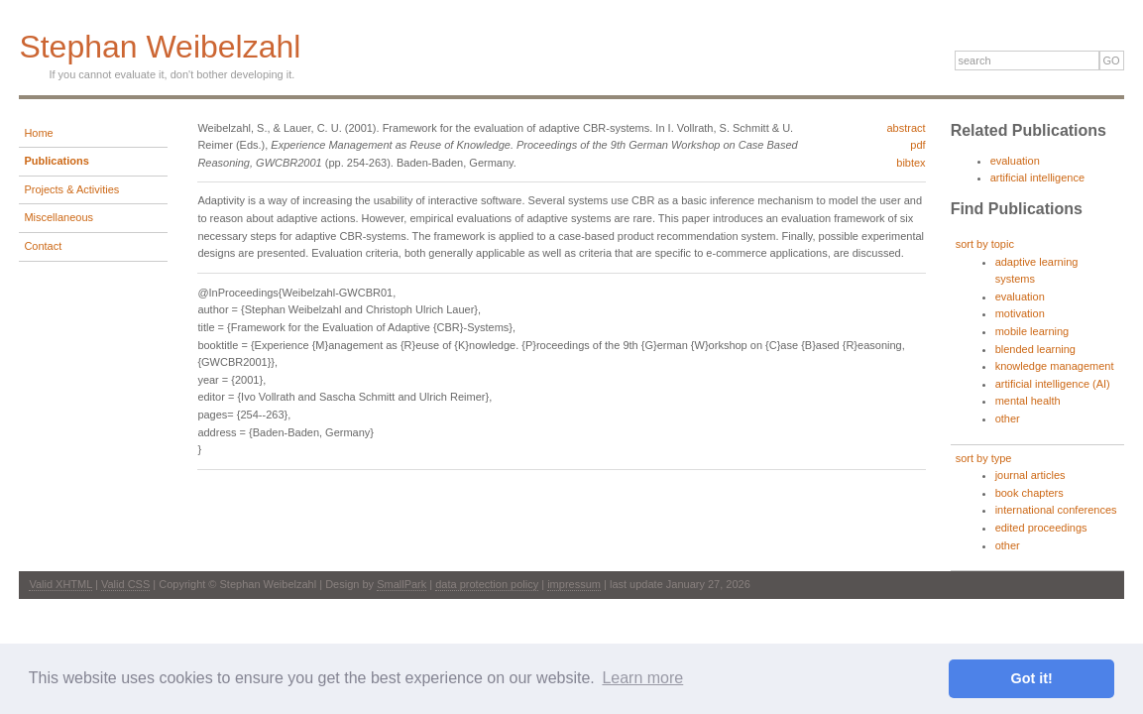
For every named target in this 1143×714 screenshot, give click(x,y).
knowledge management (1054, 366)
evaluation (1015, 161)
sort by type (984, 458)
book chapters (1029, 493)
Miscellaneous (58, 217)
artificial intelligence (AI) (1052, 384)
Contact (42, 246)
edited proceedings (1041, 528)
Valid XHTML (60, 584)
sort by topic (985, 244)
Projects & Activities (71, 189)
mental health (1028, 401)
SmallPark (401, 584)
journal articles (1030, 475)
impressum (574, 584)
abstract (905, 128)
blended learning (1035, 349)
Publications (56, 161)
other (1007, 418)
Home (38, 133)
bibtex (910, 163)
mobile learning (1032, 331)
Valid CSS (125, 584)
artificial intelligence (1037, 177)
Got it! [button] (1032, 678)
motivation (1020, 313)
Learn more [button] (642, 677)
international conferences (1056, 510)
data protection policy (486, 584)
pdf (917, 145)
